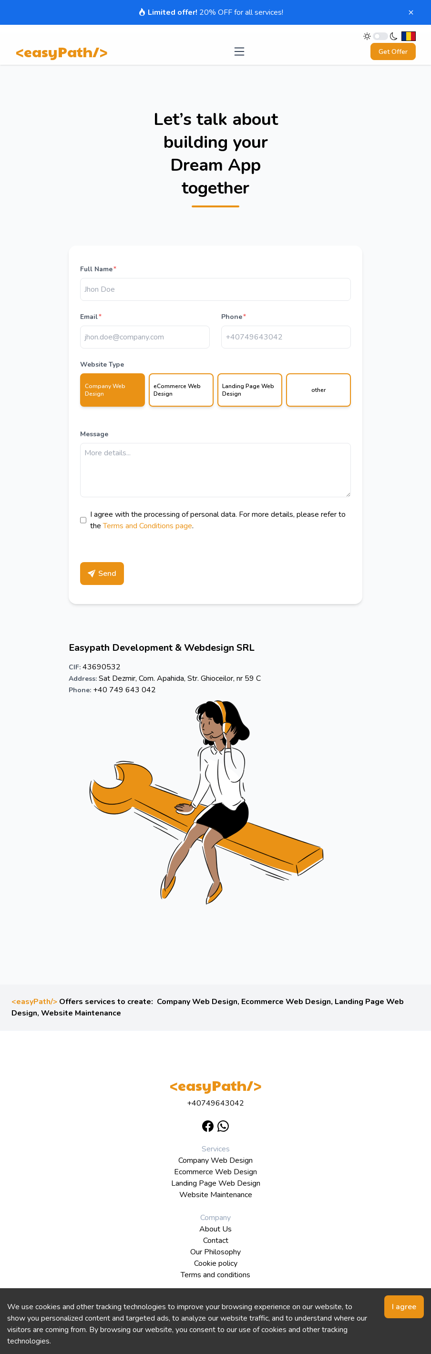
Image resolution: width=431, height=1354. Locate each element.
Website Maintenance (81, 1013)
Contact (215, 1240)
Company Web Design (197, 1001)
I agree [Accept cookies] (404, 1307)
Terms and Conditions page (147, 526)
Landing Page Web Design (215, 1183)
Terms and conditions (215, 1275)
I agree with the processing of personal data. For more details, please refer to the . (218, 520)
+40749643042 (215, 1103)
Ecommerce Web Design (286, 1001)
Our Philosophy (215, 1252)
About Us (215, 1229)
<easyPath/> (61, 51)
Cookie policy (215, 1263)
